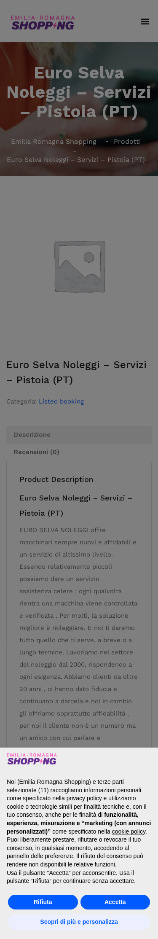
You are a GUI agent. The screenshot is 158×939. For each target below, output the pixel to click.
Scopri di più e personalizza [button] (79, 921)
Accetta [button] (115, 902)
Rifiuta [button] (43, 902)
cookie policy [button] (128, 831)
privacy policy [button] (84, 798)
